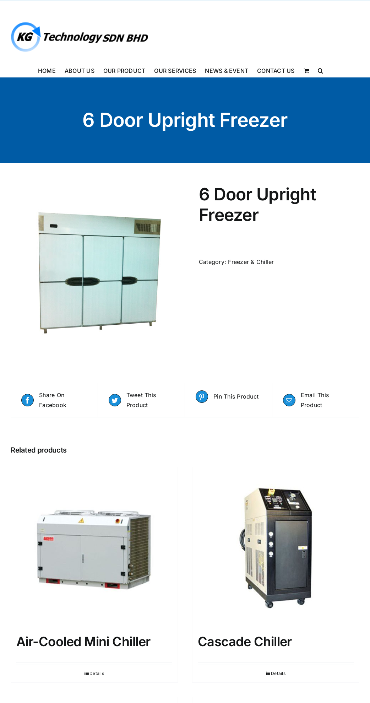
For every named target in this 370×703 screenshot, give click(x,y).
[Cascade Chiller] (275, 547)
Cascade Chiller (245, 641)
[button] (320, 70)
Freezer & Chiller (251, 261)
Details (96, 673)
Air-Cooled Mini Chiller (83, 641)
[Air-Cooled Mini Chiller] (94, 547)
